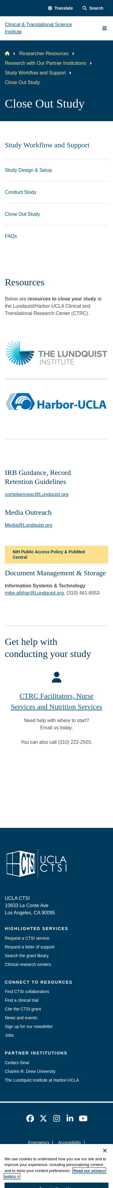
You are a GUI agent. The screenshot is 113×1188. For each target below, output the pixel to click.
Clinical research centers (28, 964)
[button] (60, 8)
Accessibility (69, 1142)
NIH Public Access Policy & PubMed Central (49, 554)
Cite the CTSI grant (23, 1009)
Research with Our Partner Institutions (45, 63)
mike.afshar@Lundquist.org (34, 593)
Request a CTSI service (27, 938)
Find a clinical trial (21, 1000)
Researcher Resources (44, 53)
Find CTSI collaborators (27, 991)
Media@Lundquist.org (28, 525)
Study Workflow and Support (35, 72)
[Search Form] (93, 8)
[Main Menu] (104, 28)
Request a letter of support (30, 946)
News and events (21, 1017)
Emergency (38, 1142)
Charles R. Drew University (30, 1071)
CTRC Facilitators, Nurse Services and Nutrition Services (56, 701)
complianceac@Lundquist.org (36, 494)
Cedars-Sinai (17, 1062)
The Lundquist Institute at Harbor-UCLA (42, 1080)
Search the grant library (27, 955)
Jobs (9, 1035)
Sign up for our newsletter (29, 1026)
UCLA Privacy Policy (54, 1153)
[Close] (104, 1161)
